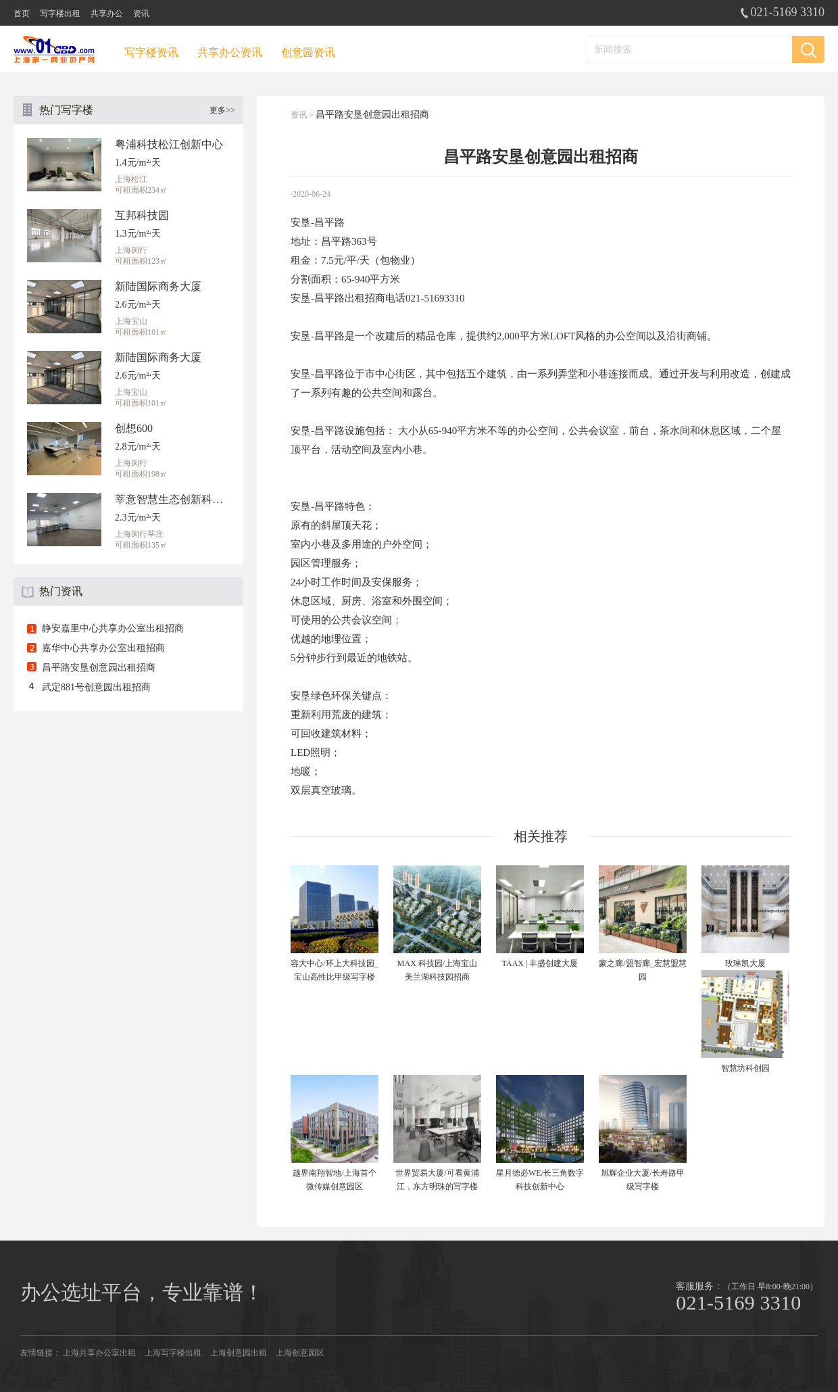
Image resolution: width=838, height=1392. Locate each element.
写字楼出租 (60, 13)
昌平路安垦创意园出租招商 (98, 668)
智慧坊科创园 (745, 1068)
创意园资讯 (308, 52)
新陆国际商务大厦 (158, 286)
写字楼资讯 (151, 52)
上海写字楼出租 (173, 1353)
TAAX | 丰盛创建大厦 (540, 963)
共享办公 (107, 13)
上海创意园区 (300, 1353)
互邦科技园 (142, 215)
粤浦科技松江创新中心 (169, 144)
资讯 (141, 13)
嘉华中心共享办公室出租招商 (103, 648)
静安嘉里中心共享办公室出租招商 (113, 628)
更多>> (222, 110)
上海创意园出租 (238, 1353)
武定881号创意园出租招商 (96, 687)
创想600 (134, 428)
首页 (22, 13)
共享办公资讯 (229, 52)
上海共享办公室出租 (99, 1353)
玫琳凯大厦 (745, 963)
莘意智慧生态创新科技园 (172, 499)
